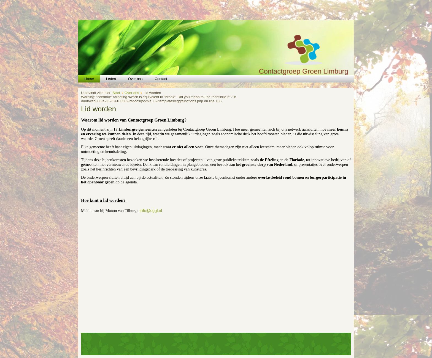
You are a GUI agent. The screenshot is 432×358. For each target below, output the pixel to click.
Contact (161, 79)
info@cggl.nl (151, 210)
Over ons (135, 79)
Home (89, 79)
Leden (111, 79)
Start (116, 93)
